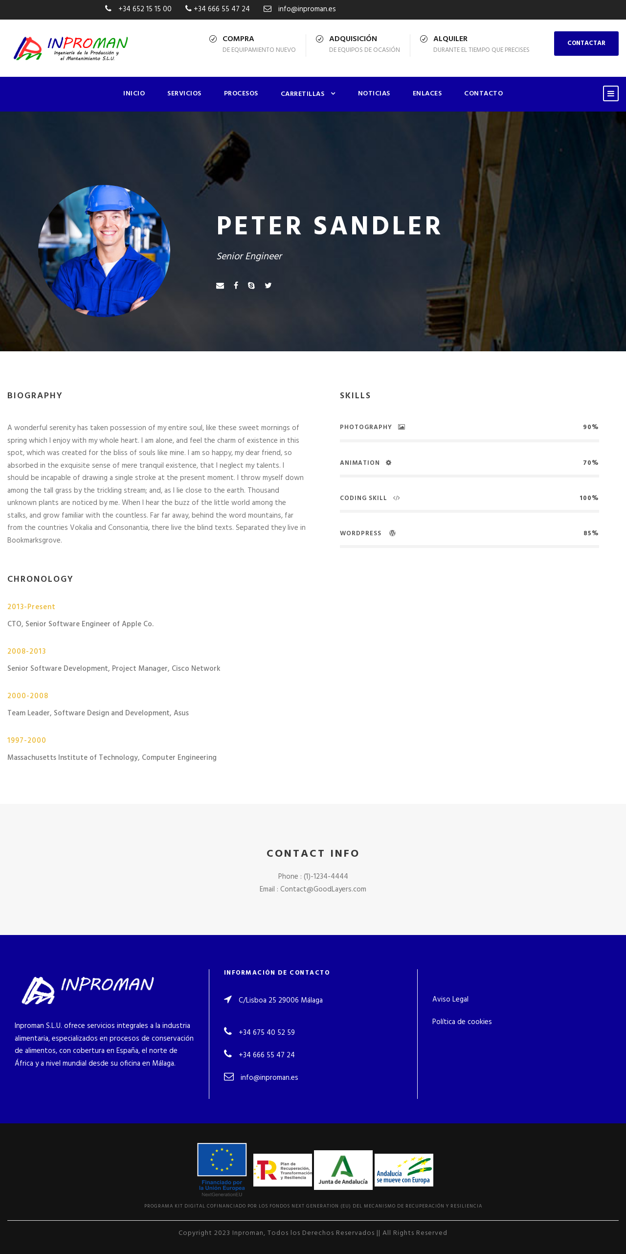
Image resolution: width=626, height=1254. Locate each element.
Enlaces (427, 93)
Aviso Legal (450, 999)
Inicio (134, 93)
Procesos (241, 93)
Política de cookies (462, 1022)
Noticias (374, 93)
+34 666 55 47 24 (267, 1055)
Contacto (483, 93)
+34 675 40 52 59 (267, 1033)
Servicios (184, 93)
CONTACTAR (586, 43)
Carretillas (303, 94)
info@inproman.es (269, 1078)
